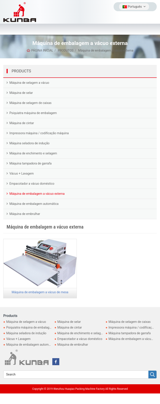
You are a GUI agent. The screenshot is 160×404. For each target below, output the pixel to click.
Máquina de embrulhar (24, 214)
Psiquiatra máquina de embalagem (33, 113)
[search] (152, 375)
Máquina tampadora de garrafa (30, 163)
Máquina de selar (21, 93)
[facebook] (55, 361)
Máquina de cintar (21, 123)
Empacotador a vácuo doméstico (31, 183)
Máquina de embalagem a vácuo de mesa (40, 292)
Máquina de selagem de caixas (30, 103)
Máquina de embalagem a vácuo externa (37, 193)
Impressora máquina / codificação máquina (39, 133)
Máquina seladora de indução (29, 143)
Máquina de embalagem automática (33, 204)
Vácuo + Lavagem (21, 173)
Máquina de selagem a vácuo (29, 82)
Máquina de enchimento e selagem (33, 153)
